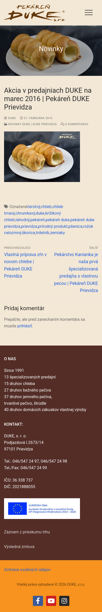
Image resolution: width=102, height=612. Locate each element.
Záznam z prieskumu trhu (27, 532)
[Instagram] (64, 601)
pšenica (75, 226)
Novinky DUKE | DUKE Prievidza (30, 124)
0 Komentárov (74, 124)
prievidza (29, 226)
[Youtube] (51, 601)
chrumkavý (25, 213)
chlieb (46, 206)
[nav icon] (88, 12)
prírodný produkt (53, 226)
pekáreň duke (58, 219)
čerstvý (33, 206)
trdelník (42, 232)
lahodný (23, 219)
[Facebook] (38, 601)
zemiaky (57, 232)
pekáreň (37, 219)
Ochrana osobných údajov (27, 569)
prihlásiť (24, 326)
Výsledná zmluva (19, 546)
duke (10, 118)
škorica (28, 232)
